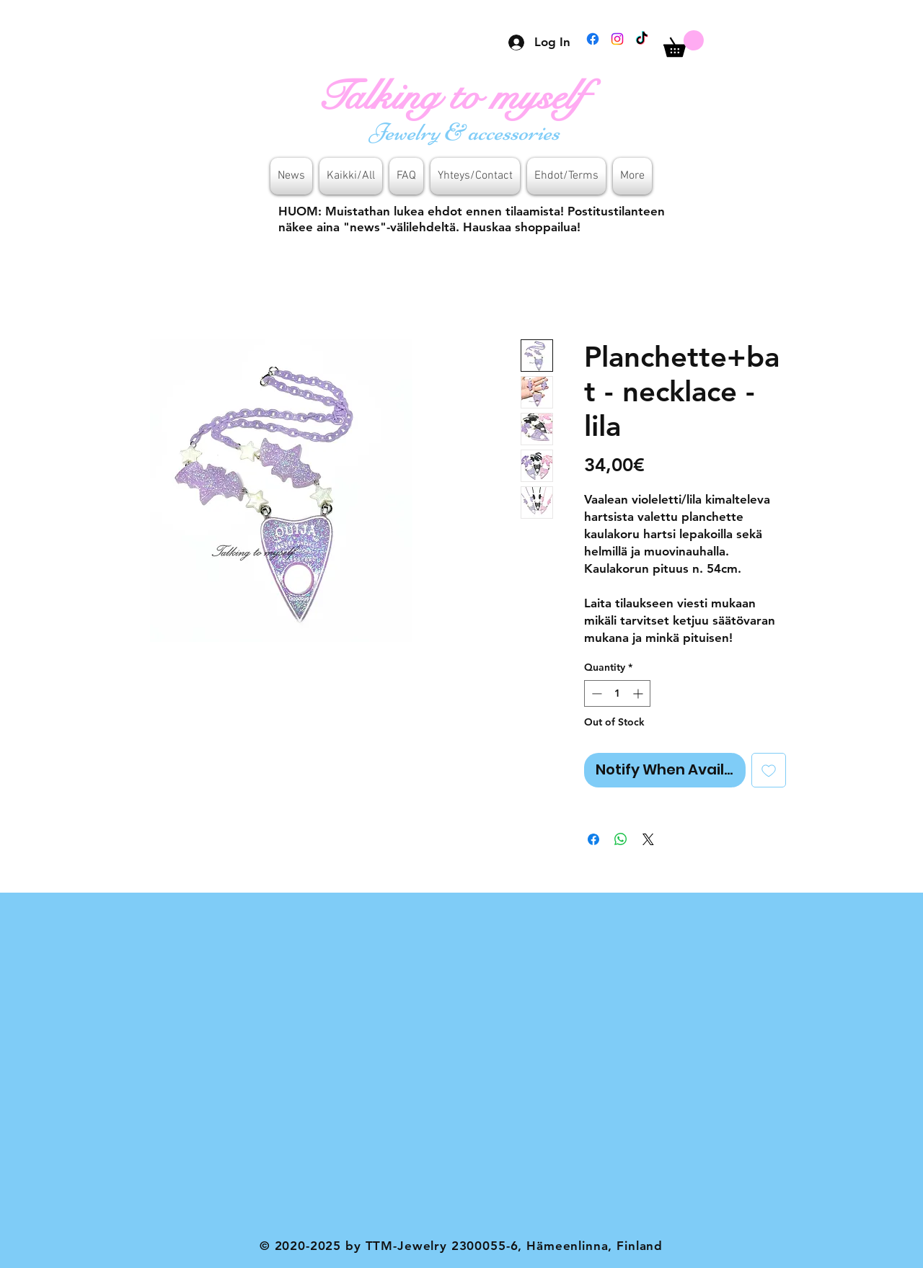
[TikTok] (642, 39)
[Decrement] (595, 693)
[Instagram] (617, 39)
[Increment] (639, 693)
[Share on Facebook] (593, 839)
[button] (683, 43)
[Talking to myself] (466, 97)
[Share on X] (648, 839)
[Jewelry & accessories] (466, 132)
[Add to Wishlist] (768, 770)
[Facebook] (593, 39)
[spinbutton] (617, 693)
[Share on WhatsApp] (621, 839)
